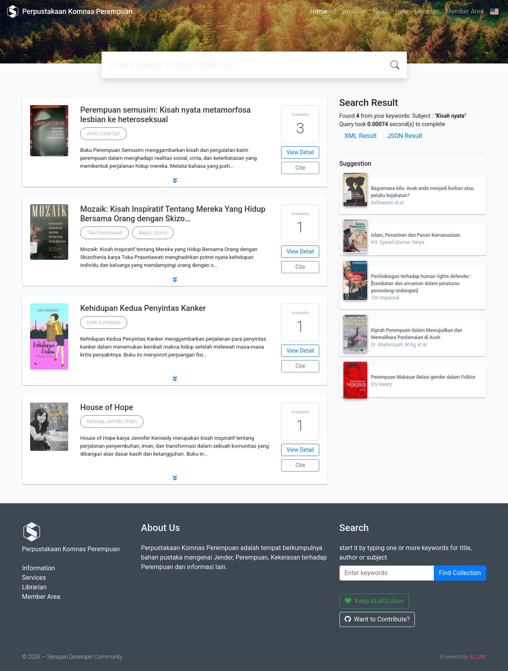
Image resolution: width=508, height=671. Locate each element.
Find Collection (460, 573)
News (381, 11)
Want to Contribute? (377, 619)
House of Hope (106, 407)
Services (34, 577)
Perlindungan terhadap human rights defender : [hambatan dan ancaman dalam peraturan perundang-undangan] (421, 283)
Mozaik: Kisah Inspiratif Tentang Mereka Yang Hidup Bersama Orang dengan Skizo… (172, 213)
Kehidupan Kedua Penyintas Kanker (143, 308)
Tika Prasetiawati (104, 233)
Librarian (426, 11)
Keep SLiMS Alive (374, 601)
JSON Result (404, 136)
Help (401, 11)
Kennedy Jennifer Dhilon (112, 421)
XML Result (361, 136)
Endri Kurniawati (104, 322)
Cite (300, 168)
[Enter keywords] (386, 573)
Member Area (464, 11)
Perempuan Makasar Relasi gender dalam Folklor (423, 377)
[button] (175, 180)
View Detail (300, 152)
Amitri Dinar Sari (103, 133)
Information (350, 11)
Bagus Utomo (153, 233)
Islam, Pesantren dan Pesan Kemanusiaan (416, 235)
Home (318, 11)
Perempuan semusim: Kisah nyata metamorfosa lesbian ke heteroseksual (165, 114)
